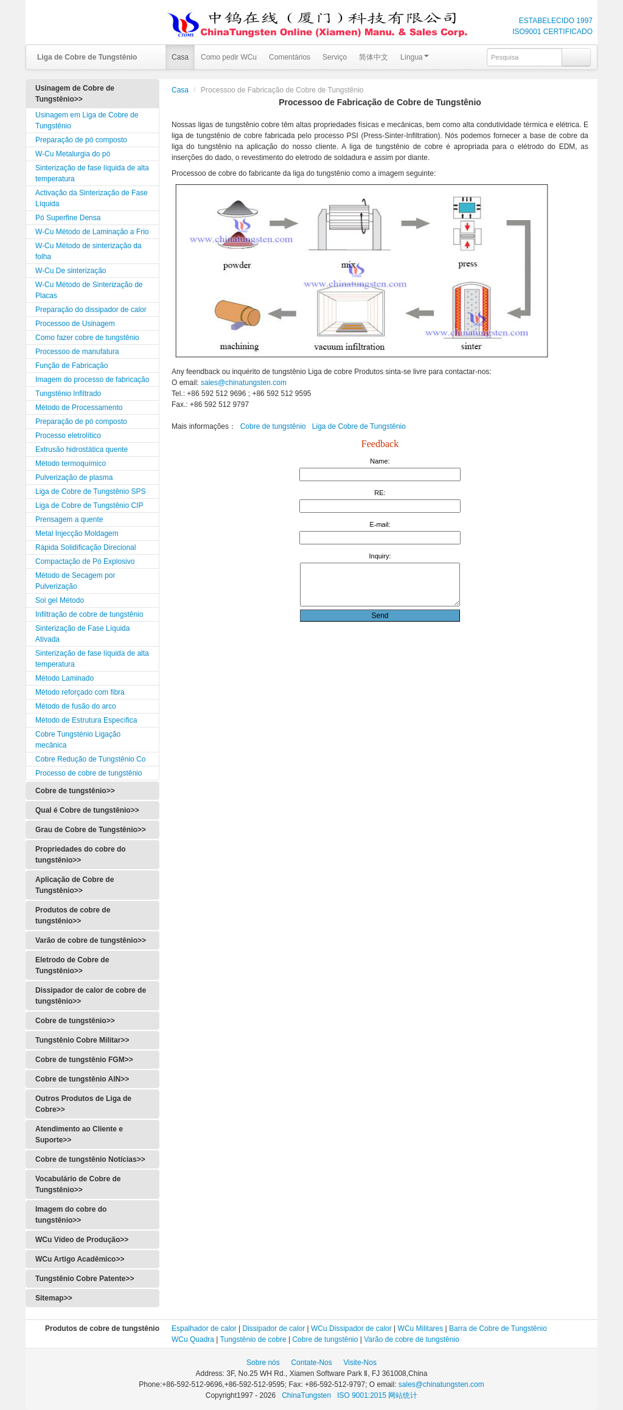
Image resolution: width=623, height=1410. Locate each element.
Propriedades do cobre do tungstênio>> (80, 854)
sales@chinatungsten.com (243, 382)
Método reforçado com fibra (80, 692)
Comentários (289, 57)
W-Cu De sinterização (70, 270)
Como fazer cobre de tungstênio (87, 337)
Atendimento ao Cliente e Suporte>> (79, 1134)
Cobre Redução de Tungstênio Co (90, 759)
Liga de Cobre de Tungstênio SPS (90, 491)
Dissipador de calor (274, 1328)
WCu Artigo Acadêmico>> (79, 1259)
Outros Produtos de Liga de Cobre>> (83, 1104)
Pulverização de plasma (74, 477)
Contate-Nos (311, 1362)
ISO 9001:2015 (362, 1395)
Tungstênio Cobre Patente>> (84, 1278)
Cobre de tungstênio (273, 426)
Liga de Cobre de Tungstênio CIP (89, 505)
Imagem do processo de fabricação (92, 379)
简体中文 (373, 57)
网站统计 (402, 1395)
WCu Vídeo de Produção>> (81, 1239)
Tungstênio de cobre (253, 1339)
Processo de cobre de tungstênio (88, 773)
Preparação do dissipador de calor (91, 309)
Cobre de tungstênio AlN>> (82, 1079)
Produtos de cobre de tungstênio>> (72, 915)
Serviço (334, 57)
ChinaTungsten (307, 1395)
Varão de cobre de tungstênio (411, 1339)
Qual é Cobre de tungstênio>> (87, 810)
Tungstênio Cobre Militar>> (82, 1040)
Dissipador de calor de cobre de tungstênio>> (90, 995)
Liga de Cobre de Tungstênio (359, 426)
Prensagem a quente (69, 519)
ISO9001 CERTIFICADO (552, 31)
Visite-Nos (359, 1362)
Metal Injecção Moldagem (77, 533)
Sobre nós (263, 1362)
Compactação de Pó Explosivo (84, 561)
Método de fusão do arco (75, 706)
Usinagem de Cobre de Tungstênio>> (74, 93)
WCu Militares (421, 1328)
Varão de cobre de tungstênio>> (90, 940)
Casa (180, 57)
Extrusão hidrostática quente (81, 449)
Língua (414, 57)
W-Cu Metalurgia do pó (72, 154)
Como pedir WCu (229, 57)
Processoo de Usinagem (75, 323)
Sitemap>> (53, 1298)
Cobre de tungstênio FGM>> (84, 1059)
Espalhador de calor (204, 1328)
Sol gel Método (59, 600)
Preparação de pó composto (81, 140)
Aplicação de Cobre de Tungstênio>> (74, 885)
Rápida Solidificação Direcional (85, 547)
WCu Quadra (193, 1339)
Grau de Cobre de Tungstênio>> (90, 829)
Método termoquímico (70, 463)
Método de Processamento (78, 407)
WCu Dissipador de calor (351, 1328)
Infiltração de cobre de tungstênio (89, 614)
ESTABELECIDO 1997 (556, 20)
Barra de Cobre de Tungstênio (498, 1328)
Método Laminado (64, 678)
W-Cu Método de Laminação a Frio (92, 231)
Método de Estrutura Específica (86, 720)
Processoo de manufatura (77, 351)
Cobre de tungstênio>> (75, 791)
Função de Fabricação (71, 365)
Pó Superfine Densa (67, 218)
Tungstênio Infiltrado (68, 393)
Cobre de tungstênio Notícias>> (90, 1159)
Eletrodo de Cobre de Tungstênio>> (72, 965)
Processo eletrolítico (68, 435)
